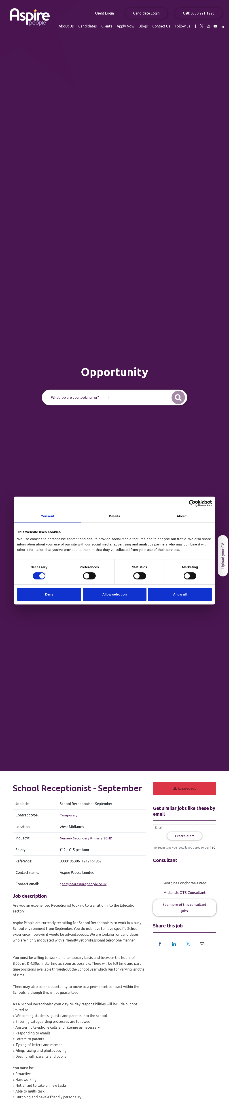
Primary (97, 838)
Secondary (81, 838)
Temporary (68, 815)
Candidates (140, 26)
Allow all (180, 594)
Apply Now (178, 26)
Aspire (36, 20)
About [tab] (182, 516)
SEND (108, 838)
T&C (212, 847)
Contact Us (214, 26)
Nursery (65, 838)
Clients (159, 26)
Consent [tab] (47, 516)
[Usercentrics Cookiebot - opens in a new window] (192, 503)
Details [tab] (114, 516)
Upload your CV (223, 555)
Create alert (184, 836)
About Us (119, 26)
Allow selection (114, 594)
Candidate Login (146, 13)
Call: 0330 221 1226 (198, 13)
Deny (49, 594)
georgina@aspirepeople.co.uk (82, 883)
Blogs (196, 26)
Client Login (104, 13)
